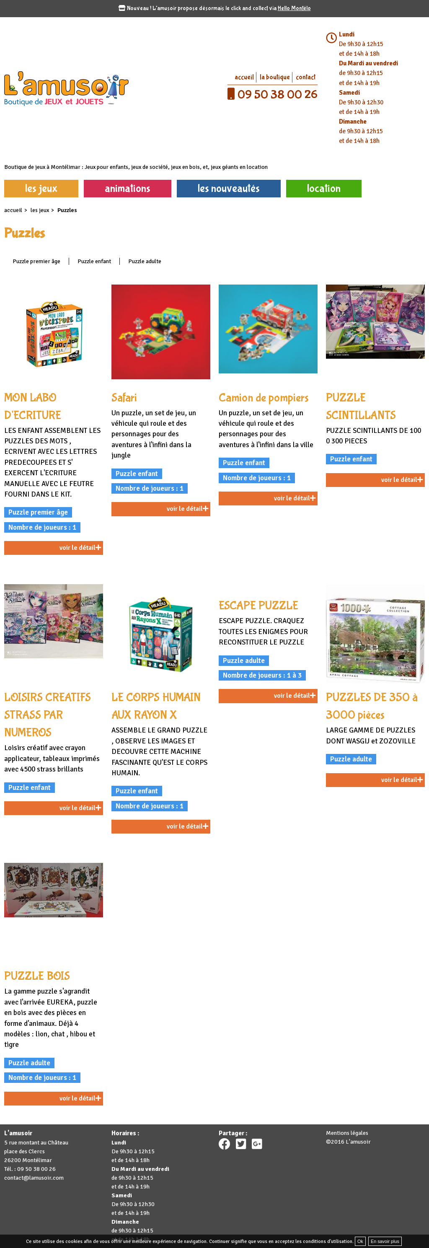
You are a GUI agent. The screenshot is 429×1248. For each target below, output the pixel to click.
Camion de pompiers (264, 398)
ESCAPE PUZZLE (258, 606)
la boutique (275, 77)
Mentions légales (347, 1133)
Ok (360, 1241)
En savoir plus (385, 1241)
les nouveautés (229, 188)
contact (305, 77)
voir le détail (80, 548)
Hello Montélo (294, 8)
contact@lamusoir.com (34, 1177)
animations (127, 188)
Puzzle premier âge (36, 261)
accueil (244, 77)
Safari (124, 398)
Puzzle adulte (144, 261)
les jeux (41, 188)
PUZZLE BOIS (37, 976)
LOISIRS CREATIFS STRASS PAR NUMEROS (47, 715)
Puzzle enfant (94, 261)
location (324, 188)
